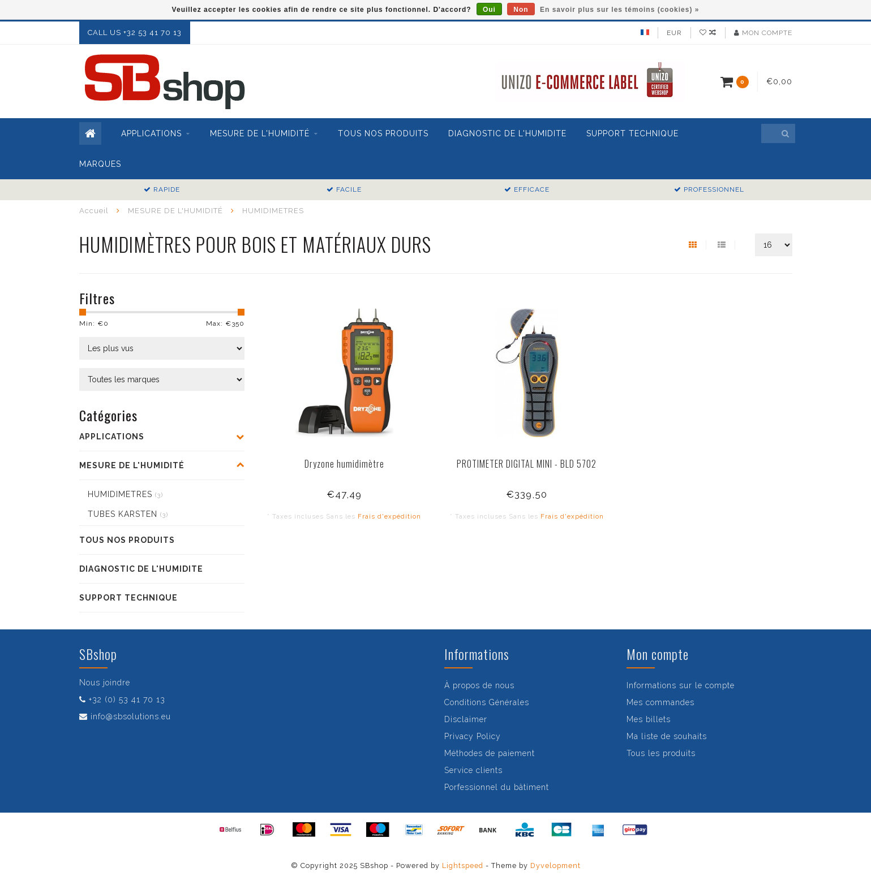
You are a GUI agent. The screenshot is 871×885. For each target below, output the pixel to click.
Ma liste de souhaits (667, 736)
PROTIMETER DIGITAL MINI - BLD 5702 (527, 463)
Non (520, 10)
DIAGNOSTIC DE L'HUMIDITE (507, 133)
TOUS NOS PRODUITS (383, 133)
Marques (100, 164)
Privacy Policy (472, 736)
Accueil (94, 210)
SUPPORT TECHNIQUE (632, 133)
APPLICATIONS (151, 133)
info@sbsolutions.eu (131, 716)
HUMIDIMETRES (125, 494)
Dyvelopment (555, 865)
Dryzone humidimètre (344, 463)
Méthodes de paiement (489, 753)
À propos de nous (479, 685)
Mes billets (649, 719)
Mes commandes (660, 702)
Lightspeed (462, 865)
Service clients (473, 770)
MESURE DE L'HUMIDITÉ (260, 133)
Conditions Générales (486, 702)
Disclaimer (465, 719)
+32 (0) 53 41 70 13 (127, 699)
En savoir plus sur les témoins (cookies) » (619, 10)
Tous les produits (661, 753)
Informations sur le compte (681, 685)
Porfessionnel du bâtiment (496, 787)
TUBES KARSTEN (128, 514)
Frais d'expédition (389, 516)
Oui (489, 10)
